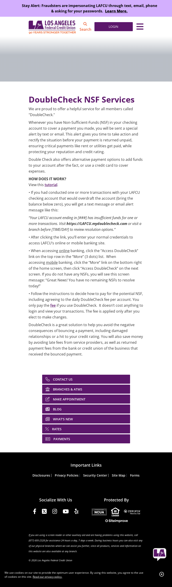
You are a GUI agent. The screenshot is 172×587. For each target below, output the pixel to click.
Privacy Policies (66, 475)
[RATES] (86, 428)
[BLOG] (86, 409)
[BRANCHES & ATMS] (86, 389)
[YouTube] (66, 512)
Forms (135, 475)
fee (53, 305)
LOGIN (113, 26)
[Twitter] (44, 512)
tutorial (51, 184)
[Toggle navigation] (140, 27)
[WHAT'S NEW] (86, 418)
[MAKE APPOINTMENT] (86, 399)
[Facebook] (34, 512)
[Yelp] (76, 512)
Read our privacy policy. (47, 577)
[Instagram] (54, 512)
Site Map (118, 475)
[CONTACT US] (86, 379)
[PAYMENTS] (86, 438)
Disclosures (41, 475)
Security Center (95, 475)
